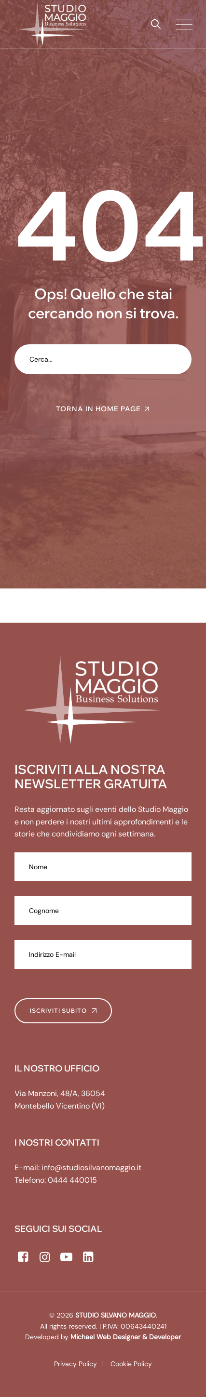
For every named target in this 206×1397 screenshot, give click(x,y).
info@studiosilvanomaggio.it (91, 1167)
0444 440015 (72, 1180)
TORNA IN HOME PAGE (98, 409)
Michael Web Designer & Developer (125, 1336)
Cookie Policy (131, 1363)
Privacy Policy (75, 1363)
